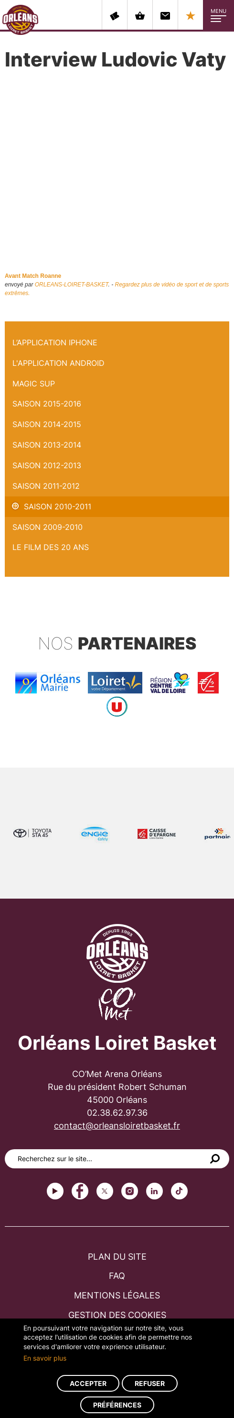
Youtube (55, 1191)
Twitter (104, 1191)
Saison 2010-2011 (57, 506)
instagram (129, 1191)
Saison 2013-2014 (46, 445)
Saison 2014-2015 (46, 424)
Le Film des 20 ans (50, 547)
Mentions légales (117, 1295)
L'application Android (58, 363)
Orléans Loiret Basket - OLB (20, 19)
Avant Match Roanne (33, 276)
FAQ (117, 1276)
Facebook (80, 1191)
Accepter (88, 1383)
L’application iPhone (54, 342)
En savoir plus (44, 1358)
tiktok (179, 1191)
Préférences (117, 1405)
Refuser (150, 1383)
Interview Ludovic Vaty (46, 326)
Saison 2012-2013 (46, 465)
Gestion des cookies (117, 1315)
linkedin (154, 1191)
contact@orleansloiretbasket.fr (117, 1126)
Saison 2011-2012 (46, 486)
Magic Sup (33, 383)
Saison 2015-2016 (46, 403)
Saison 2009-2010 (47, 527)
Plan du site (117, 1257)
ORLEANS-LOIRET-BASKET (71, 284)
